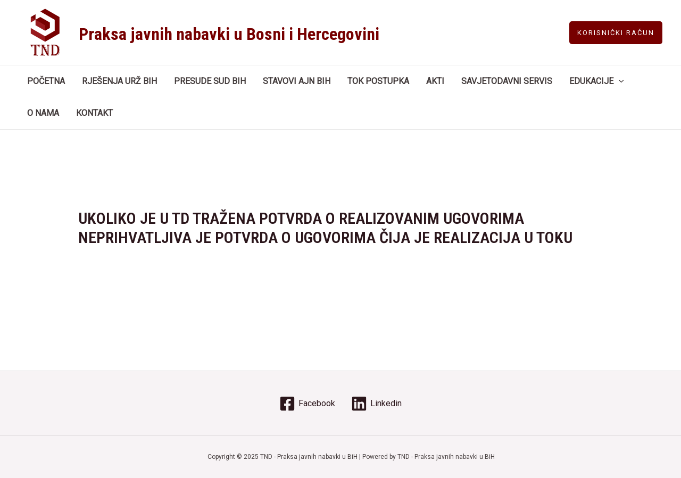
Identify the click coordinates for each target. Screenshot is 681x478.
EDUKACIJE (596, 81)
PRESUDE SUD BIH (210, 81)
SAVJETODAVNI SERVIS (506, 81)
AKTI (435, 81)
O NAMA (43, 113)
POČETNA (46, 81)
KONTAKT (94, 113)
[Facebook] (307, 404)
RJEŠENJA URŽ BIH (119, 81)
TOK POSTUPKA (378, 81)
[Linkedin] (376, 404)
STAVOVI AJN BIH (296, 81)
